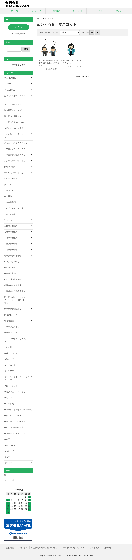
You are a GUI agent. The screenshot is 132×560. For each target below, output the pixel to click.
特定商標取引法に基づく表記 (44, 547)
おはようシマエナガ (13, 104)
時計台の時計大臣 (12, 178)
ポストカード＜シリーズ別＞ (15, 340)
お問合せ (107, 547)
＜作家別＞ (9, 347)
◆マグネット (10, 365)
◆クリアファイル (12, 371)
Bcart (93, 556)
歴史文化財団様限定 (13, 309)
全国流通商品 (10, 78)
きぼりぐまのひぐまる (13, 128)
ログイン (117, 11)
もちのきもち (10, 214)
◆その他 (8, 463)
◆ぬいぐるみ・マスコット (15, 392)
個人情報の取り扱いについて (73, 547)
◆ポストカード (11, 353)
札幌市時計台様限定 (13, 285)
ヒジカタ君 (49, 19)
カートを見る (97, 11)
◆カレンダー (10, 451)
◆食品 (7, 439)
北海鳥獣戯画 (10, 202)
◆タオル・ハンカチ (13, 415)
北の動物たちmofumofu (14, 122)
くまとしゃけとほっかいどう (15, 135)
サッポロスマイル (12, 333)
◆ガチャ (8, 457)
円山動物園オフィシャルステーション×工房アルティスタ (15, 300)
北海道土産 (9, 321)
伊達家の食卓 (10, 167)
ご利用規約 (94, 547)
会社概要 (10, 547)
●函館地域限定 (10, 273)
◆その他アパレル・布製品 (15, 421)
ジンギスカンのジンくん (14, 161)
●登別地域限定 (10, 267)
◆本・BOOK (9, 445)
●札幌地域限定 (10, 226)
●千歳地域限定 (10, 250)
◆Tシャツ (8, 398)
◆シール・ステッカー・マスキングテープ (18, 378)
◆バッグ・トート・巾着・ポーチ (18, 409)
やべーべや (9, 220)
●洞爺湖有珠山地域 (12, 256)
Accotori (7, 84)
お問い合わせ (76, 11)
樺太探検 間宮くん (13, 116)
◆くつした (9, 404)
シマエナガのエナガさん (14, 155)
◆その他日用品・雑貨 (13, 427)
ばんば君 (8, 184)
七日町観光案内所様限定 (14, 291)
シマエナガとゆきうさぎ (14, 149)
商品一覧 (14, 11)
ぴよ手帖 (8, 196)
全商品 (39, 19)
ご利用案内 (56, 11)
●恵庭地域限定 (10, 232)
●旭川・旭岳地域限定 (13, 279)
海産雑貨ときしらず (13, 110)
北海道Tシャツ (10, 315)
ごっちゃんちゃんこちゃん (15, 143)
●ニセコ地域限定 (11, 261)
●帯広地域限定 (10, 244)
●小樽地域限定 (10, 238)
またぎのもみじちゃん (13, 208)
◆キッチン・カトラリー (14, 433)
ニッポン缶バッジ (12, 327)
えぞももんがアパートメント (15, 97)
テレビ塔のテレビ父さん (14, 172)
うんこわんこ (10, 90)
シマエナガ (9, 480)
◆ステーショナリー (13, 386)
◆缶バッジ (9, 359)
